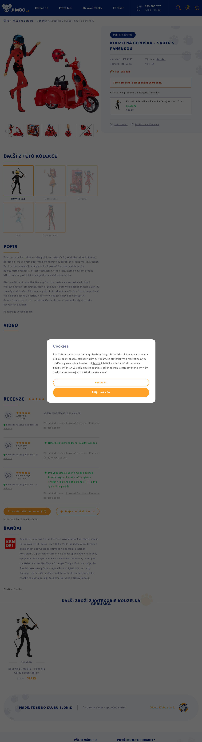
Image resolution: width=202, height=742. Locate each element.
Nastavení (101, 382)
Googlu (97, 363)
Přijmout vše (101, 392)
